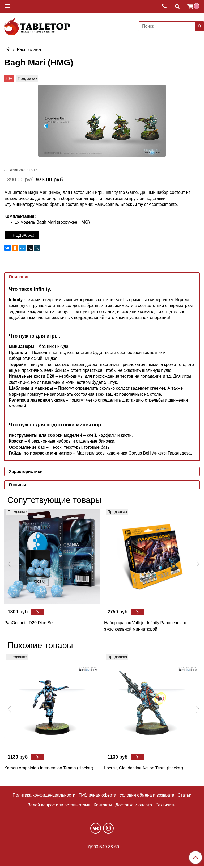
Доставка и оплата (133, 805)
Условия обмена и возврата (147, 795)
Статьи (185, 795)
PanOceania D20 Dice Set (29, 623)
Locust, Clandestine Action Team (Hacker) (143, 768)
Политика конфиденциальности (44, 795)
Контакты (103, 805)
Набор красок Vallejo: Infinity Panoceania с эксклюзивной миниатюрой (145, 626)
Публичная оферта (97, 795)
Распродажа (29, 49)
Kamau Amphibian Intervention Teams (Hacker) (48, 768)
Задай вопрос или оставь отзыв (59, 805)
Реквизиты (165, 805)
